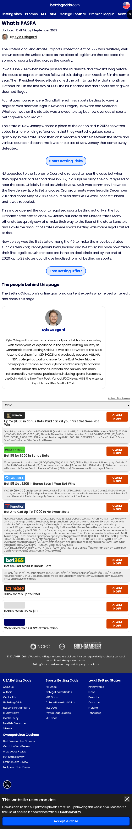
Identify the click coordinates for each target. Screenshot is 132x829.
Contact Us (9, 697)
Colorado (94, 702)
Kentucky (93, 697)
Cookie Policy (10, 718)
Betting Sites (12, 14)
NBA (53, 14)
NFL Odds (51, 687)
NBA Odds (51, 697)
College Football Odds (59, 692)
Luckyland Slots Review (16, 767)
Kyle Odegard (26, 37)
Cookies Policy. (71, 812)
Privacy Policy (11, 713)
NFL (44, 14)
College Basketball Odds (60, 702)
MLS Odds (51, 707)
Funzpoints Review (13, 756)
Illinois (91, 692)
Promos (31, 14)
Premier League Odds (58, 713)
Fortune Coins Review (15, 762)
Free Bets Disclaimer (14, 723)
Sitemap (8, 728)
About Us (8, 687)
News (122, 14)
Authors (7, 692)
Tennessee (94, 713)
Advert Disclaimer (119, 398)
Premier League (101, 14)
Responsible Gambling (16, 707)
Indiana (93, 707)
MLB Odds (51, 718)
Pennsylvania (96, 687)
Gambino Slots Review (16, 746)
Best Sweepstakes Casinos (19, 741)
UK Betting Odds (12, 702)
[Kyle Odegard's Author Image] (53, 317)
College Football (73, 14)
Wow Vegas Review (14, 751)
